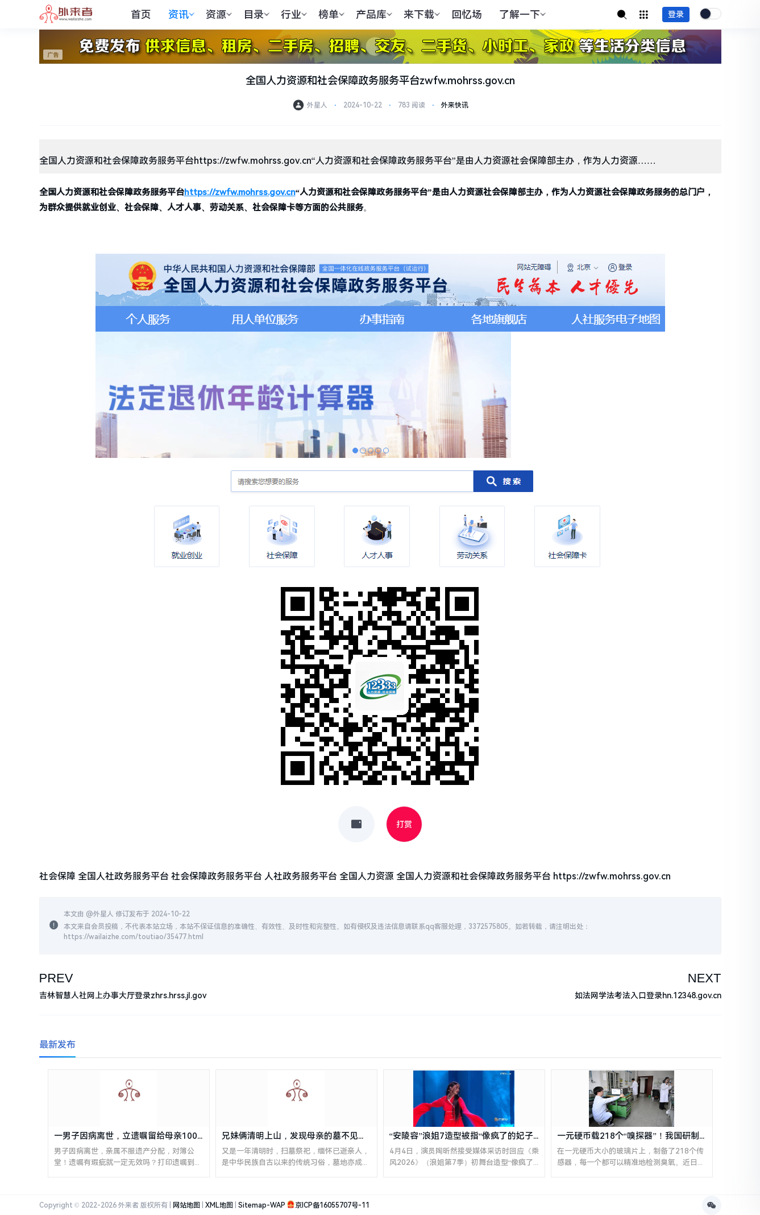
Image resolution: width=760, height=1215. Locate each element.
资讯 (180, 14)
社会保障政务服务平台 (216, 876)
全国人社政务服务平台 (123, 876)
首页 (141, 14)
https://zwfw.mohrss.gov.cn (612, 876)
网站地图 (186, 1205)
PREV (56, 978)
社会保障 (57, 876)
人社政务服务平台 (300, 876)
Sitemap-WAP (261, 1205)
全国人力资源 (366, 876)
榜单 (330, 14)
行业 (292, 14)
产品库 (372, 14)
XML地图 (219, 1205)
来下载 (420, 14)
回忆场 (466, 14)
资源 (217, 14)
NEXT (704, 978)
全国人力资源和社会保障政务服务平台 (473, 876)
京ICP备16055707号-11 (332, 1205)
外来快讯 (454, 105)
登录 (676, 14)
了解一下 (521, 14)
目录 (255, 14)
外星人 (103, 914)
